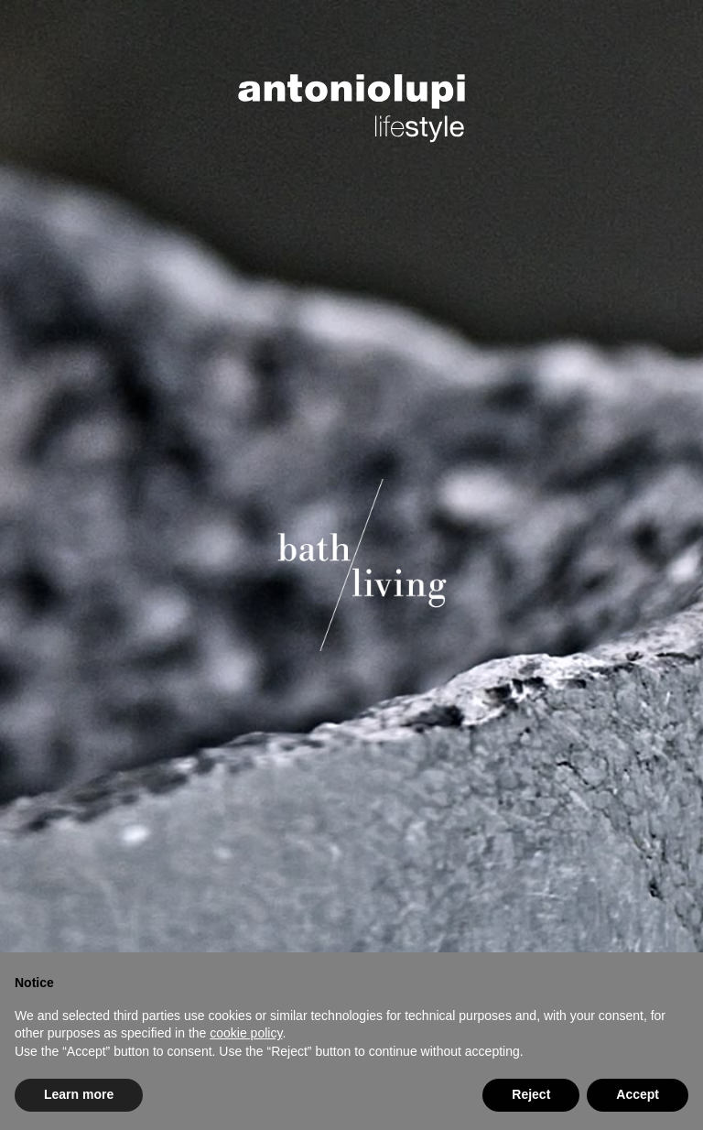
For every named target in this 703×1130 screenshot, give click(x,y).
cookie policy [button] (246, 1033)
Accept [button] (637, 1094)
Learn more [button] (79, 1094)
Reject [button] (531, 1094)
